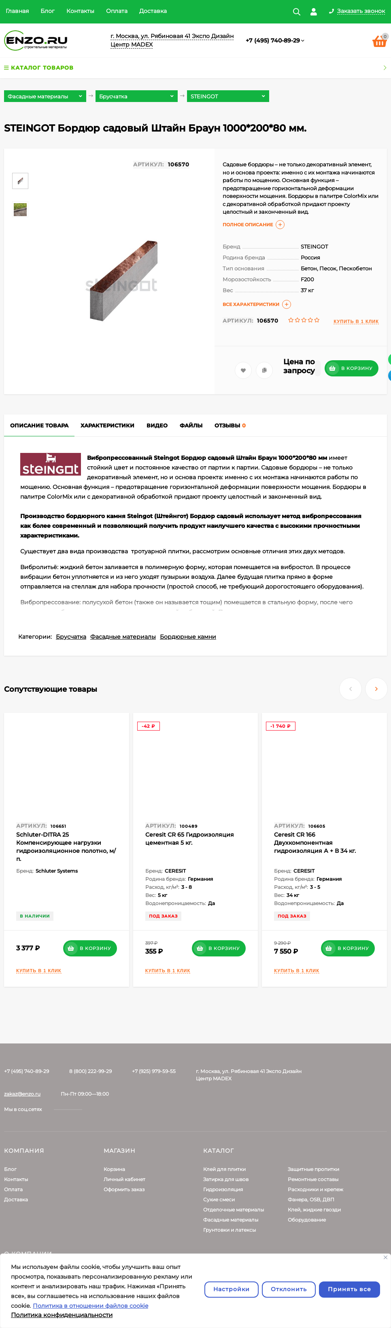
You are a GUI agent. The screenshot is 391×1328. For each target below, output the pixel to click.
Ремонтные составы (313, 1179)
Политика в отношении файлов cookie (90, 1305)
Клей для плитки (224, 1169)
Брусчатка (71, 636)
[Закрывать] (385, 1257)
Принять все (349, 1289)
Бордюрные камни (188, 636)
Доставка (153, 11)
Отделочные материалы (233, 1210)
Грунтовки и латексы (229, 1230)
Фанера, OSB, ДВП (311, 1199)
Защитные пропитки (313, 1169)
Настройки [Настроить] (231, 1289)
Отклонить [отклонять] (289, 1289)
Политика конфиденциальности (62, 1315)
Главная (17, 11)
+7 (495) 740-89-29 (273, 40)
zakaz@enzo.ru (22, 1094)
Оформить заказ (124, 1189)
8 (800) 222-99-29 (90, 1071)
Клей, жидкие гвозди (314, 1210)
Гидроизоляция (223, 1189)
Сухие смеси (219, 1199)
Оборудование (307, 1220)
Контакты (80, 11)
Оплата (117, 11)
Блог (47, 11)
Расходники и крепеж (315, 1189)
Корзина (114, 1169)
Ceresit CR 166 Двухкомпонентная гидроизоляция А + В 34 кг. (315, 842)
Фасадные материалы (123, 636)
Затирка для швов (226, 1179)
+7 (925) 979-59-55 (154, 1071)
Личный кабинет (124, 1179)
